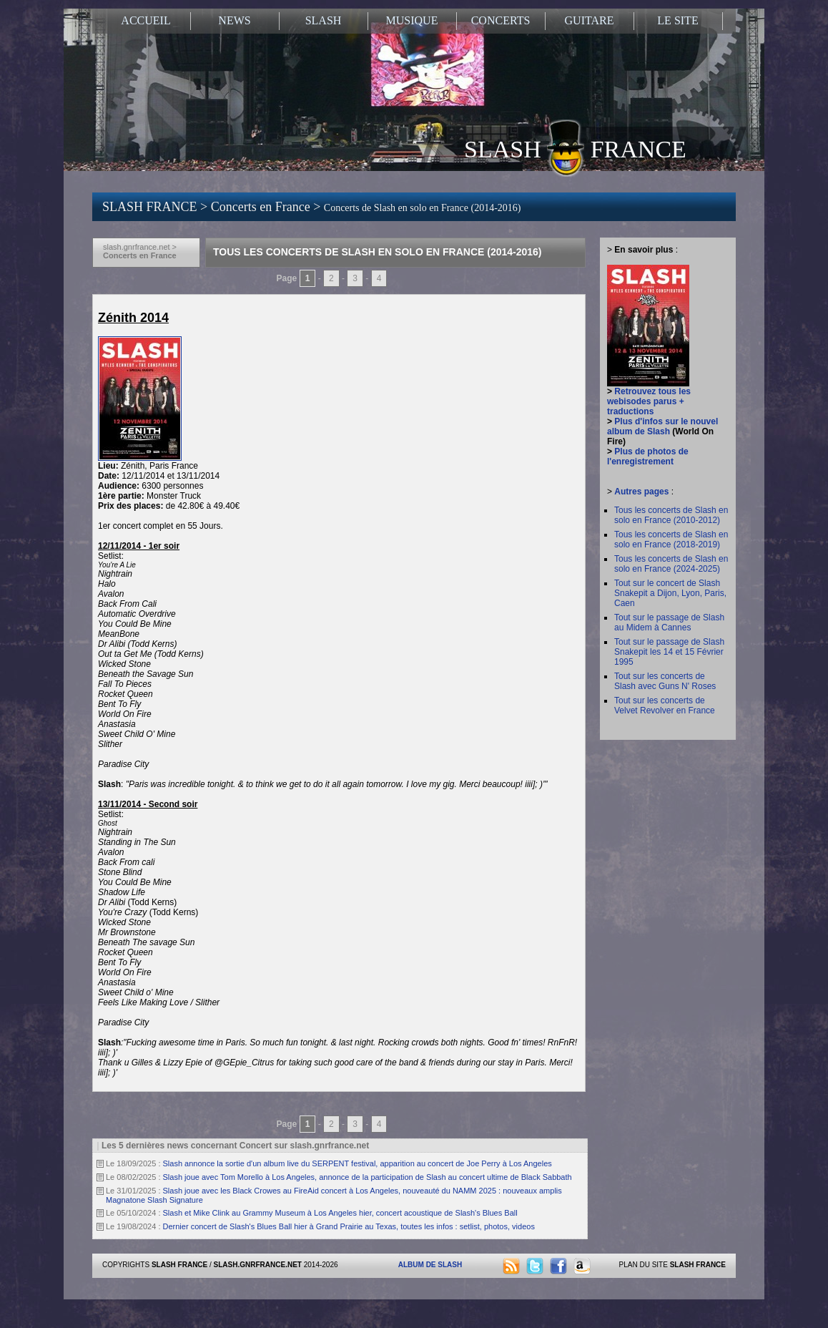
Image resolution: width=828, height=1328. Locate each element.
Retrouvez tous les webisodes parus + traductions (649, 401)
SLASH (323, 20)
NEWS (234, 20)
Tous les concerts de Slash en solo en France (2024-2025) (671, 564)
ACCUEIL (145, 20)
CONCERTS (501, 20)
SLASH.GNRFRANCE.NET (258, 1265)
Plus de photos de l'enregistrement (648, 456)
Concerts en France (262, 207)
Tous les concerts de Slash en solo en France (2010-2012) (671, 515)
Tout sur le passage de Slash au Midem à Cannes (669, 622)
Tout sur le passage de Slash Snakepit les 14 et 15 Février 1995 (669, 652)
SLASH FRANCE (575, 148)
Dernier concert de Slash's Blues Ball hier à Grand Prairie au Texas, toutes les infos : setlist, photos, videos (349, 1226)
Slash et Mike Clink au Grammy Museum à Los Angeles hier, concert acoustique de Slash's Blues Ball (340, 1213)
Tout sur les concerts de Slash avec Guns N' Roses (665, 681)
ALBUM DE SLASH (430, 1265)
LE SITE (677, 20)
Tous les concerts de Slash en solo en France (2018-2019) (671, 539)
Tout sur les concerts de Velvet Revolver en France (664, 705)
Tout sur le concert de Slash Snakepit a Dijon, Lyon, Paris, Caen (670, 593)
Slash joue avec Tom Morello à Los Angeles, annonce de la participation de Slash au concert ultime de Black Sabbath (367, 1177)
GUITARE (589, 20)
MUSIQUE (412, 20)
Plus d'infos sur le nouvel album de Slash (662, 426)
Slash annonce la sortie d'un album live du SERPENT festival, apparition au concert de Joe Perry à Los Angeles (357, 1163)
